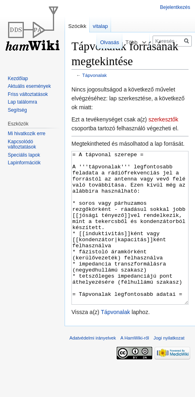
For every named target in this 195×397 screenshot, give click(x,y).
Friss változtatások (28, 94)
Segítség (17, 110)
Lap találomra (22, 102)
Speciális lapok (24, 155)
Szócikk (77, 26)
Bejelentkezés (175, 7)
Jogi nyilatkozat (169, 368)
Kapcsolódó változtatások (22, 144)
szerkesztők (163, 119)
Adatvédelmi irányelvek (92, 368)
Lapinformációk (24, 163)
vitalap (100, 26)
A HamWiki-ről (134, 368)
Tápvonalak (94, 75)
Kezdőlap (18, 78)
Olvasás (106, 42)
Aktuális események (29, 86)
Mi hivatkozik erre (26, 133)
